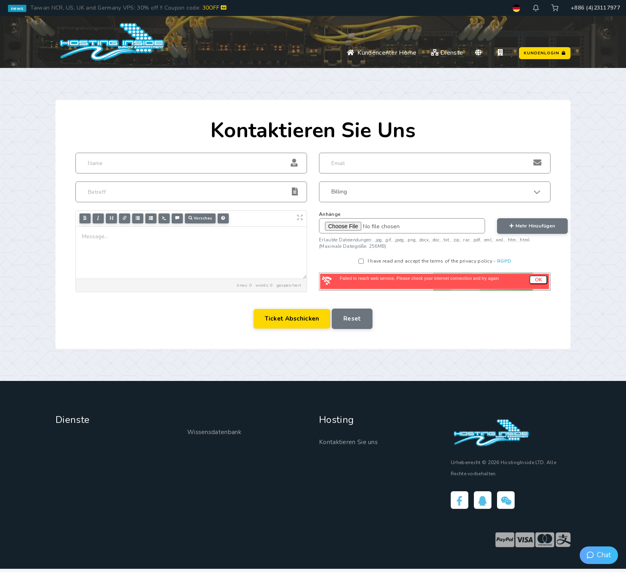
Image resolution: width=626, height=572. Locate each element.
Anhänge (329, 214)
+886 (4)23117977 (595, 8)
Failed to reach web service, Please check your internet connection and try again (419, 278)
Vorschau (200, 218)
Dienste (447, 52)
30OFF (214, 8)
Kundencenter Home (382, 52)
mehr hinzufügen (532, 226)
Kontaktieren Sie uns (353, 443)
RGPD (504, 261)
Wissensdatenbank (218, 433)
